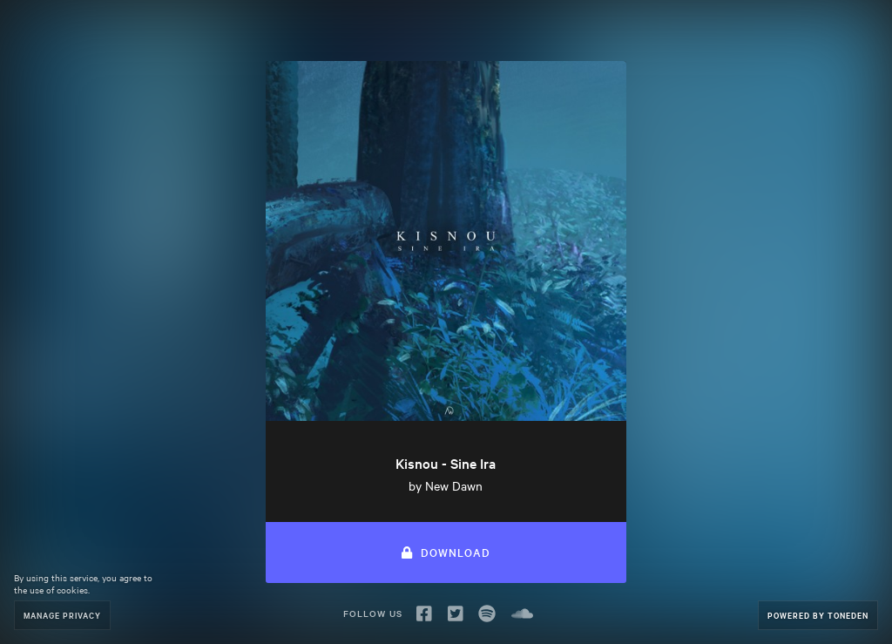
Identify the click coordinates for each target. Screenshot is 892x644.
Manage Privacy (62, 614)
